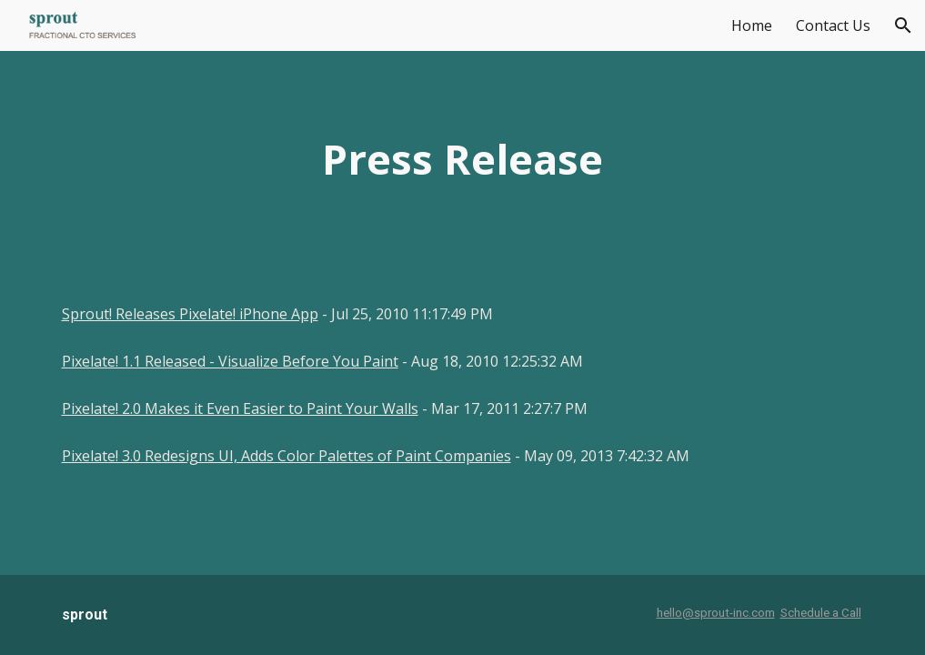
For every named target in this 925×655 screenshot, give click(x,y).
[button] (903, 25)
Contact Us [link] (833, 25)
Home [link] (751, 25)
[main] (462, 160)
